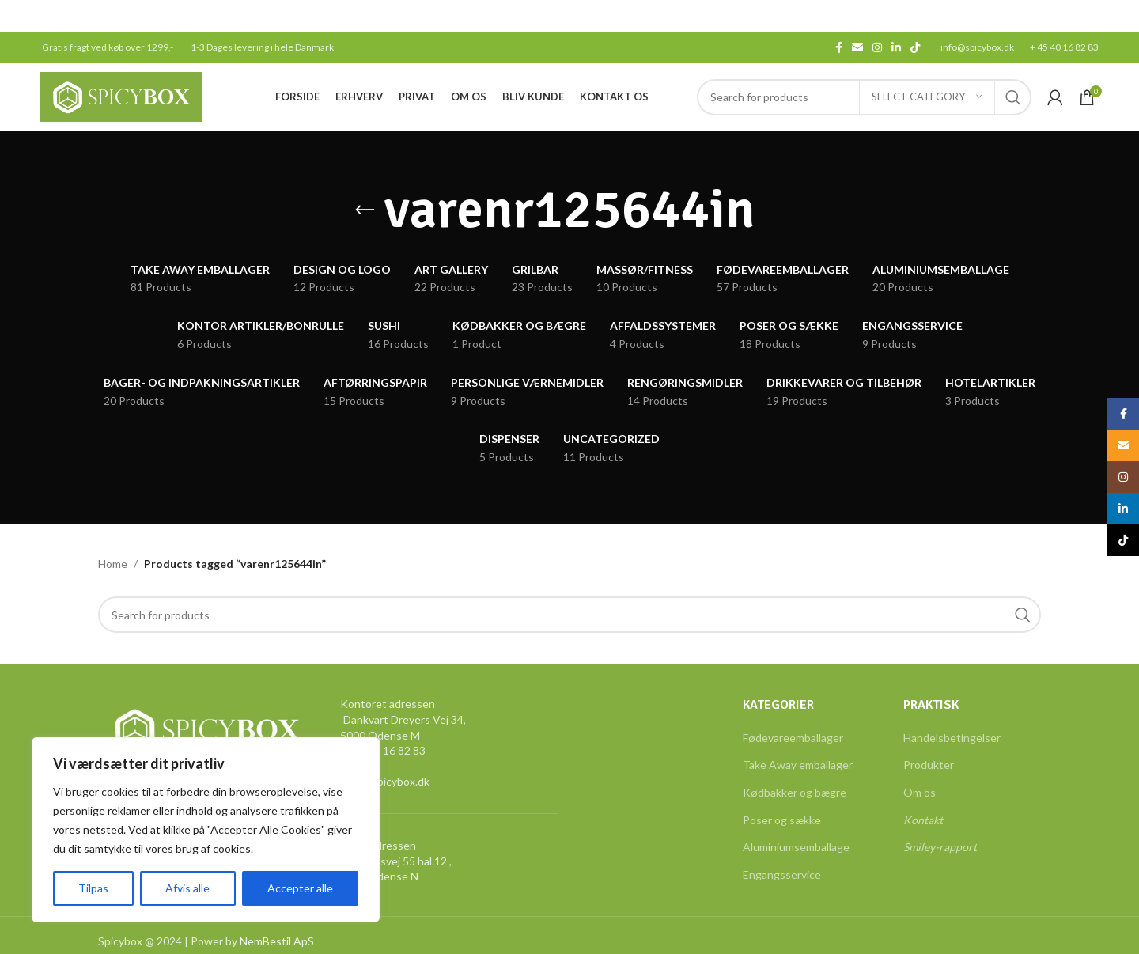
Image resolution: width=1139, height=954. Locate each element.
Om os (919, 792)
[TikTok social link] (915, 47)
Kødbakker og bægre (794, 792)
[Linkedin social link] (896, 47)
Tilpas (93, 888)
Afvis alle (187, 888)
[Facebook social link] (839, 47)
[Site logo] (121, 95)
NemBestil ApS (277, 941)
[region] (206, 829)
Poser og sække (782, 819)
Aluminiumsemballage (796, 847)
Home (112, 563)
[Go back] (364, 210)
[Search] (569, 614)
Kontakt (923, 819)
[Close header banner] (1119, 16)
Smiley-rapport (940, 847)
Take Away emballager (798, 764)
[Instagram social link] (877, 47)
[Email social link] (857, 47)
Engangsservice (782, 874)
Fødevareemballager (793, 737)
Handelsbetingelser (952, 737)
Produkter (928, 764)
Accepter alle (300, 888)
